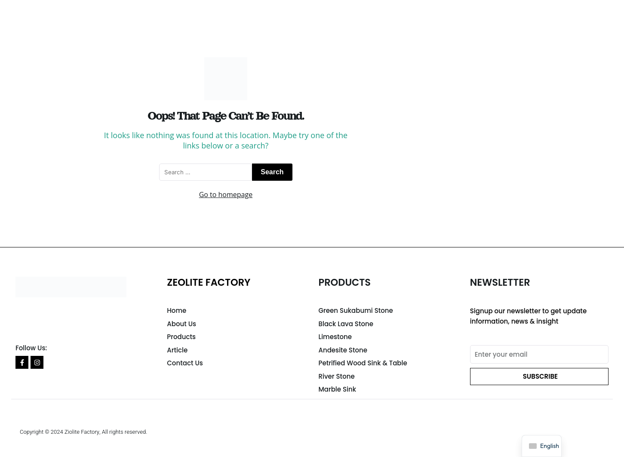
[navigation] (542, 446)
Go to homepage (225, 194)
